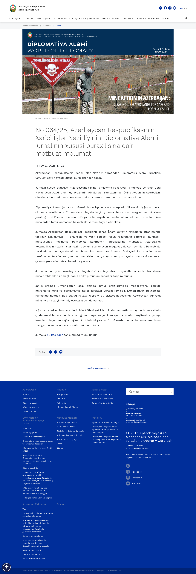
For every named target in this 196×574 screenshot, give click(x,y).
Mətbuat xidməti (30, 26)
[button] (7, 567)
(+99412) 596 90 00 (134, 409)
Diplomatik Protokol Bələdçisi (105, 422)
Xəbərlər (47, 26)
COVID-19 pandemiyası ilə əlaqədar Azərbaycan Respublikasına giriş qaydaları (36, 543)
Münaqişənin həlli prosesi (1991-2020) (37, 449)
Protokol (128, 18)
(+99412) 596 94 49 (134, 445)
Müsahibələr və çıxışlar (67, 439)
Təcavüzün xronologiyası (33, 437)
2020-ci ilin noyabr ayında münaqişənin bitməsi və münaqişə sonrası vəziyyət (34, 491)
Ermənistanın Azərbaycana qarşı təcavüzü (76, 18)
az (181, 8)
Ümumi (25, 394)
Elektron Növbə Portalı (33, 554)
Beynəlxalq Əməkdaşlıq (102, 399)
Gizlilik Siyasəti (114, 571)
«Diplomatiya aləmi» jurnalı (69, 435)
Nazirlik (29, 18)
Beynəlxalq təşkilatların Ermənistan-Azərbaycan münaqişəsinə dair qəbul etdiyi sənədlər (37, 459)
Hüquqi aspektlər (30, 468)
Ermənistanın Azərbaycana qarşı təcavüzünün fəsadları (37, 442)
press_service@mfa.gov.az (136, 422)
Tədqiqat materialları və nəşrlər (37, 498)
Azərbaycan (15, 18)
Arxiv (58, 26)
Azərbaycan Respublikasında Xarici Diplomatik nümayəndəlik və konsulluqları (106, 440)
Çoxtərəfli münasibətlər (102, 403)
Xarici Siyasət (44, 18)
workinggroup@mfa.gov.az (137, 448)
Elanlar (60, 448)
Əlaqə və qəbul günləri (33, 536)
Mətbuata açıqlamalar (67, 422)
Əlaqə (166, 18)
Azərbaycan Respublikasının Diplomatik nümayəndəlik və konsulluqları (104, 430)
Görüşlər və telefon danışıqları (71, 431)
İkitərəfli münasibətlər (101, 394)
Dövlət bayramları (30, 407)
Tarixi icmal (27, 428)
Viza (24, 509)
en (185, 8)
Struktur (61, 399)
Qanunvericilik (29, 399)
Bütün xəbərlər (96, 368)
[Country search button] (171, 391)
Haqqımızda (62, 394)
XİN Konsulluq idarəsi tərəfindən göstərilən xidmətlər (37, 514)
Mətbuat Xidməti (111, 18)
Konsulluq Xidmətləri (148, 18)
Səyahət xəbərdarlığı (32, 550)
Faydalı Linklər (29, 411)
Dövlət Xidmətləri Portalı (33, 559)
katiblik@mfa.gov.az (134, 415)
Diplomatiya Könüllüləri (68, 407)
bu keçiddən (55, 334)
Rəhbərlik (61, 403)
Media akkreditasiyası (67, 427)
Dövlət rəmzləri (29, 403)
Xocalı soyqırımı (29, 432)
